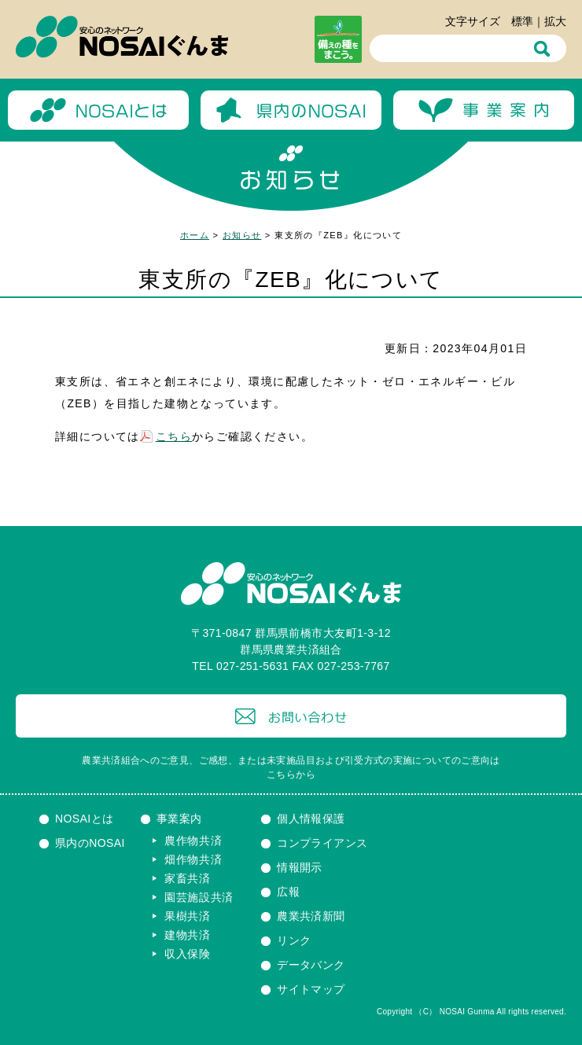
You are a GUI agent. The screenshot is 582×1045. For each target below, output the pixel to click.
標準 (522, 21)
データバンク (311, 965)
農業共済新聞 (311, 916)
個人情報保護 (311, 818)
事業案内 (179, 818)
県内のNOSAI (90, 843)
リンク (294, 940)
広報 (288, 891)
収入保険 (187, 953)
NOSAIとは (84, 818)
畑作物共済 (193, 859)
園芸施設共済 (199, 897)
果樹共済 (187, 916)
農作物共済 (193, 840)
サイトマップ (311, 989)
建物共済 (187, 934)
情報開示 (299, 867)
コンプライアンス (322, 843)
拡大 (555, 21)
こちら (174, 436)
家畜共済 (187, 878)
